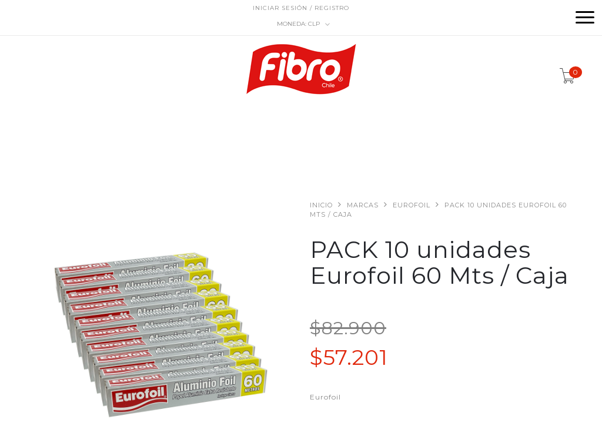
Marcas (363, 205)
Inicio (321, 205)
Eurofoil (411, 205)
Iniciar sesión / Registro (301, 8)
